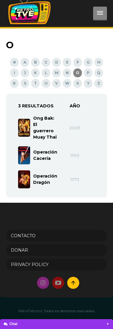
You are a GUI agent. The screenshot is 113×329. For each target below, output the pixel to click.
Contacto (23, 235)
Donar (19, 250)
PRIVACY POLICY (30, 264)
